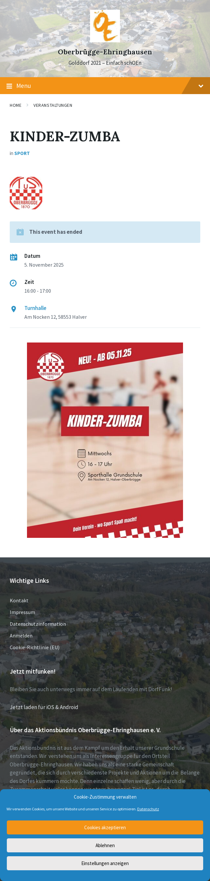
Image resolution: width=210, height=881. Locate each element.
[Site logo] (105, 40)
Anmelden (21, 635)
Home (15, 105)
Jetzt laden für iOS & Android (44, 707)
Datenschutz (148, 808)
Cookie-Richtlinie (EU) (34, 647)
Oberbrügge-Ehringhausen (105, 52)
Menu (105, 86)
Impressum (22, 612)
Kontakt (19, 600)
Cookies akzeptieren (105, 827)
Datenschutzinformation (38, 624)
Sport (22, 153)
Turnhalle (35, 308)
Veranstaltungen (52, 105)
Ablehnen (105, 845)
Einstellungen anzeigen (105, 863)
